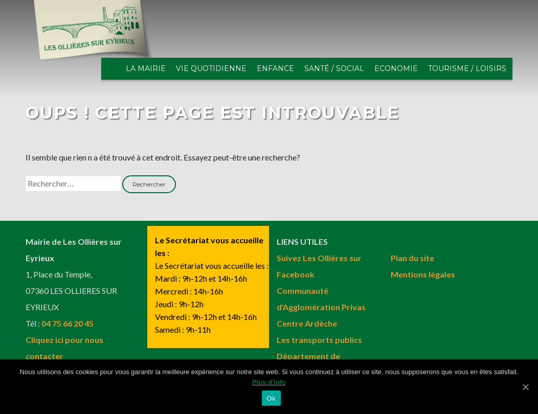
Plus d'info (269, 382)
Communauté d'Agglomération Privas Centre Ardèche (321, 307)
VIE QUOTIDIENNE (211, 68)
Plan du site (412, 258)
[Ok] (525, 387)
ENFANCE (275, 68)
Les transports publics (319, 339)
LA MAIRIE (146, 68)
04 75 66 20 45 (67, 323)
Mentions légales (423, 274)
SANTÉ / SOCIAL (334, 68)
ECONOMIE (396, 68)
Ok (271, 399)
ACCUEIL (114, 69)
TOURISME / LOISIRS (467, 68)
